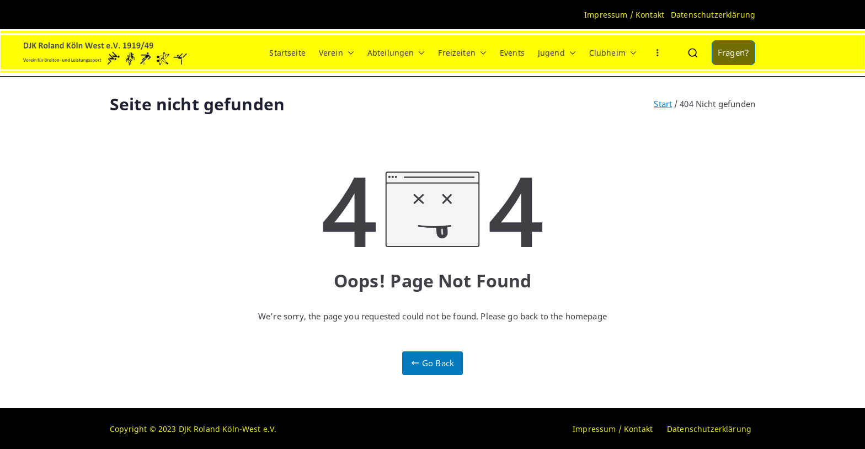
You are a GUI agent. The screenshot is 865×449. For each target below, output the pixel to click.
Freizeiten (462, 53)
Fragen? (733, 52)
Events (512, 52)
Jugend (557, 53)
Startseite (287, 52)
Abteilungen (396, 53)
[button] (348, 53)
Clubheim (613, 53)
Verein (336, 53)
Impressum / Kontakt (624, 14)
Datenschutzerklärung (713, 14)
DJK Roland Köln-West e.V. (228, 429)
